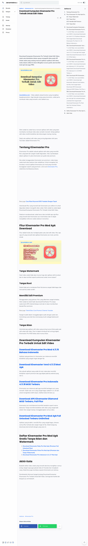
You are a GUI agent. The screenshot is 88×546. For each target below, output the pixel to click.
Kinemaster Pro (29, 516)
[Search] (39, 2)
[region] (40, 38)
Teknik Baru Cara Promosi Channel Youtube (39, 310)
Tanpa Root (72, 19)
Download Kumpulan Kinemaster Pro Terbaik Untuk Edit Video (76, 27)
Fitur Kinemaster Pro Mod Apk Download (76, 14)
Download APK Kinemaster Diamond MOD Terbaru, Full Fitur (77, 75)
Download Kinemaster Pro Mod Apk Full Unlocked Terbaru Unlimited (77, 91)
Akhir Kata (69, 113)
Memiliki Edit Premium (75, 21)
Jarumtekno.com (13, 3)
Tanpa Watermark (73, 17)
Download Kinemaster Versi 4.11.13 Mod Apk (77, 45)
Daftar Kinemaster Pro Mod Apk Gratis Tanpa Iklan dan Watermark (76, 111)
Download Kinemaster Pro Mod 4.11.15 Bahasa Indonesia (77, 29)
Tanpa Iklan (72, 24)
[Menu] (3, 2)
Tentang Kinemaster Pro (73, 12)
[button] (21, 2)
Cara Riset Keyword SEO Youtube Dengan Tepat (41, 201)
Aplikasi (22, 516)
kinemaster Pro (52, 167)
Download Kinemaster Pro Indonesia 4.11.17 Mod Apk (40, 455)
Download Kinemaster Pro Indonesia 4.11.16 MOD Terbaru (77, 59)
